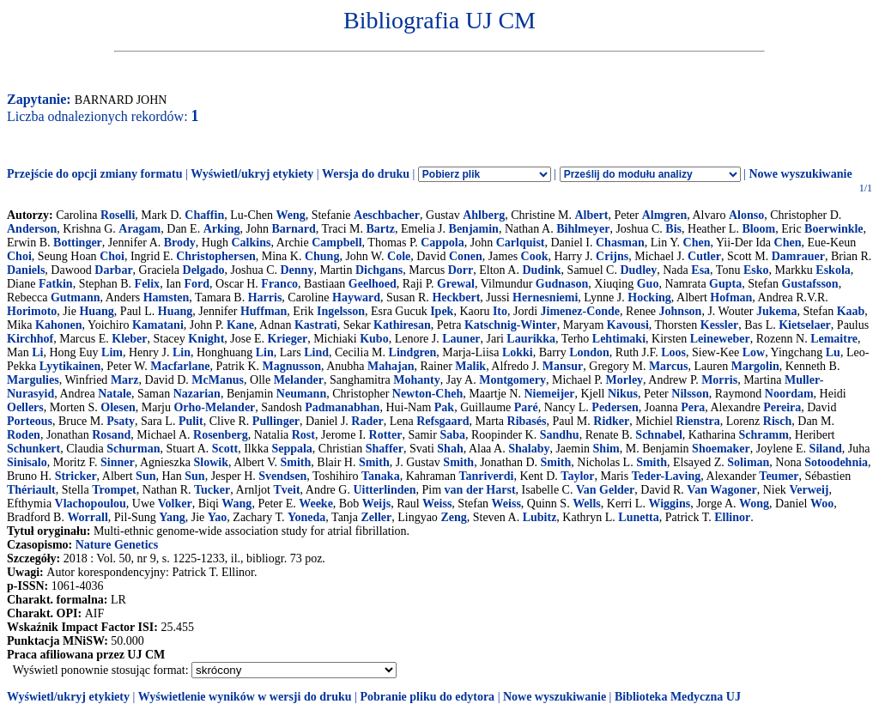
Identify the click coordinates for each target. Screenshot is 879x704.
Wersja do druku (365, 173)
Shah (450, 448)
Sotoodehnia (836, 462)
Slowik (211, 462)
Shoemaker (721, 448)
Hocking (649, 297)
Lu (833, 352)
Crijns (612, 256)
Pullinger (276, 421)
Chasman (620, 242)
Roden (23, 434)
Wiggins (669, 503)
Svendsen (282, 476)
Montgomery (512, 379)
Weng (290, 215)
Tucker (212, 489)
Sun (145, 476)
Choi (19, 256)
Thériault (31, 489)
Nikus (623, 393)
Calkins (250, 242)
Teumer (778, 476)
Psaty (120, 421)
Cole (398, 256)
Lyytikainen (70, 366)
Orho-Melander (214, 407)
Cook (535, 256)
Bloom (758, 228)
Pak (444, 407)
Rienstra (697, 421)
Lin (182, 352)
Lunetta (638, 517)
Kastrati (315, 325)
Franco (279, 283)
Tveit (286, 489)
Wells (587, 503)
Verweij (808, 489)
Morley (625, 379)
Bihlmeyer (582, 228)
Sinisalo (27, 462)
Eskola (832, 270)
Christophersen (216, 256)
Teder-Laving (666, 476)
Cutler (704, 256)
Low (754, 352)
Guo (648, 283)
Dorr (461, 270)
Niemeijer (549, 393)
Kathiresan (402, 325)
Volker (175, 503)
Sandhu (559, 434)
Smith (296, 462)
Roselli (117, 215)
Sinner (117, 462)
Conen (465, 256)
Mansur (563, 366)
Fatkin (56, 283)
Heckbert (456, 297)
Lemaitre (834, 338)
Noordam (789, 393)
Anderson (32, 228)
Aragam (139, 228)
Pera (693, 407)
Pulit (191, 421)
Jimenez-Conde (581, 311)
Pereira (782, 407)
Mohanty (416, 379)
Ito (500, 311)
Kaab (851, 311)
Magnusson (292, 366)
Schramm (764, 434)
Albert (592, 215)
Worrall (87, 517)
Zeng (453, 517)
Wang (236, 503)
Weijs (376, 503)
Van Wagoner (721, 489)
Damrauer (798, 256)
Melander (299, 379)
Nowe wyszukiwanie (800, 173)
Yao (217, 517)
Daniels (26, 270)
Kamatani (158, 325)
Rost (303, 434)
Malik (470, 366)
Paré (526, 407)
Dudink (541, 270)
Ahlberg (484, 215)
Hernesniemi (545, 297)
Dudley (638, 270)
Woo (822, 503)
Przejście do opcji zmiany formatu (95, 173)
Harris (265, 297)
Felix (148, 283)
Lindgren (413, 352)
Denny (296, 270)
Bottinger (77, 242)
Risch (777, 421)
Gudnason (562, 283)
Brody (180, 242)
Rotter (386, 434)
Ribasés (527, 421)
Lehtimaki (619, 338)
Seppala (291, 448)
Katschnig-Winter (510, 325)
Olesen (117, 407)
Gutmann (75, 297)
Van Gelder (605, 489)
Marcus (668, 366)
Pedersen (614, 407)
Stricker (76, 476)
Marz (125, 379)
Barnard (293, 228)
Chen (697, 242)
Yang (172, 517)
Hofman (731, 297)
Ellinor (732, 517)
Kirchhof (30, 338)
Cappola (442, 242)
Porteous (29, 421)
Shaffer (384, 448)
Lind (316, 352)
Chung (322, 256)
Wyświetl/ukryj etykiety (252, 173)
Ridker (611, 421)
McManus (217, 379)
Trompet (114, 489)
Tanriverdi (485, 476)
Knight (206, 338)
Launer (461, 338)
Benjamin (474, 228)
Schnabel (658, 434)
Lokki (517, 352)
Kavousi (628, 325)
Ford (197, 283)
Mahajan (390, 366)
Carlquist (520, 242)
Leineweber (720, 338)
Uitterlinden (384, 489)
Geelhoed (373, 283)
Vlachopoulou (90, 503)
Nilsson (690, 393)
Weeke (316, 503)
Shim (606, 448)
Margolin (755, 366)
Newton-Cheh (427, 393)
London (589, 352)
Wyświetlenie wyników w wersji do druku (245, 696)
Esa (700, 270)
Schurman (133, 448)
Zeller (376, 517)
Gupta (725, 283)
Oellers (25, 407)
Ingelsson (341, 311)
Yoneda (306, 517)
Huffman (263, 311)
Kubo (374, 338)
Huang (96, 311)
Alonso (746, 215)
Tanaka (380, 476)
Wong (754, 503)
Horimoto (32, 311)
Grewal (456, 283)
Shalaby (528, 448)
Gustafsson (810, 283)
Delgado (204, 270)
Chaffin (204, 215)
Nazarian (197, 393)
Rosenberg (220, 434)
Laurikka (530, 338)
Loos (673, 352)
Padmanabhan (342, 407)
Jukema (776, 311)
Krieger (287, 338)
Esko (756, 270)
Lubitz (540, 517)
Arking (221, 228)
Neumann (301, 393)
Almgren (665, 215)
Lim (112, 352)
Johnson (680, 311)
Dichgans (379, 270)
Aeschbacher (387, 215)
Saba (452, 434)
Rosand (111, 434)
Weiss (437, 503)
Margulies (33, 379)
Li (37, 352)
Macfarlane (179, 366)
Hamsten (166, 297)
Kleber (129, 338)
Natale (114, 393)
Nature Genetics (117, 544)
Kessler (719, 325)
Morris (719, 379)
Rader (367, 421)
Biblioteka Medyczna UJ (678, 696)
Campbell (336, 242)
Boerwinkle (833, 228)
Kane (240, 325)
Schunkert (33, 448)
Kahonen (58, 325)
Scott (225, 448)
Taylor (577, 476)
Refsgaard (442, 421)
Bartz (381, 228)
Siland (825, 448)
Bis (673, 228)
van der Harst (480, 489)
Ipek (441, 311)
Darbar (113, 270)
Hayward (356, 297)
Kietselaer (805, 325)
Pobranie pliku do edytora (427, 696)
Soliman (748, 462)
